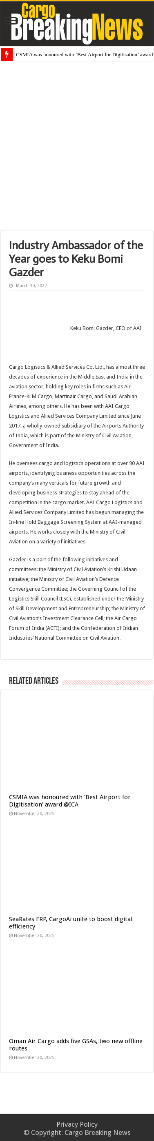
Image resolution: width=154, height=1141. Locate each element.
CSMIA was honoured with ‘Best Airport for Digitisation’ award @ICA (70, 800)
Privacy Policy (77, 1124)
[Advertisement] (77, 145)
